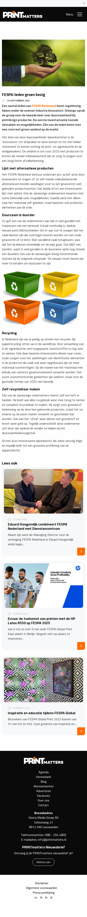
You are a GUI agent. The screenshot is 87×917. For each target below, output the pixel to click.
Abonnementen (44, 786)
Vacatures (43, 796)
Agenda (44, 772)
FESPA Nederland (44, 106)
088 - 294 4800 (55, 835)
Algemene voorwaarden (41, 887)
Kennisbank (43, 777)
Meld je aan (43, 862)
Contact (43, 805)
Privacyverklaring (44, 892)
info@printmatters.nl (52, 839)
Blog (44, 781)
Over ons (43, 800)
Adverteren (43, 791)
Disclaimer (41, 883)
